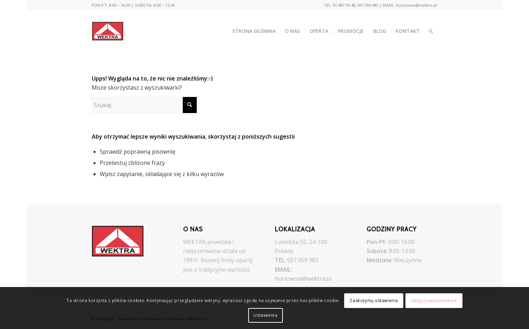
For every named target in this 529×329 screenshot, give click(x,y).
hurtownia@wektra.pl (303, 278)
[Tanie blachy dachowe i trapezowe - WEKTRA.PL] (112, 31)
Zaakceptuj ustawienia (373, 300)
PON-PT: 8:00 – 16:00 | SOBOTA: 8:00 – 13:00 (133, 5)
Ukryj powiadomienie (434, 300)
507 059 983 (302, 260)
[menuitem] (133, 5)
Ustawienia (265, 315)
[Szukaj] (430, 31)
